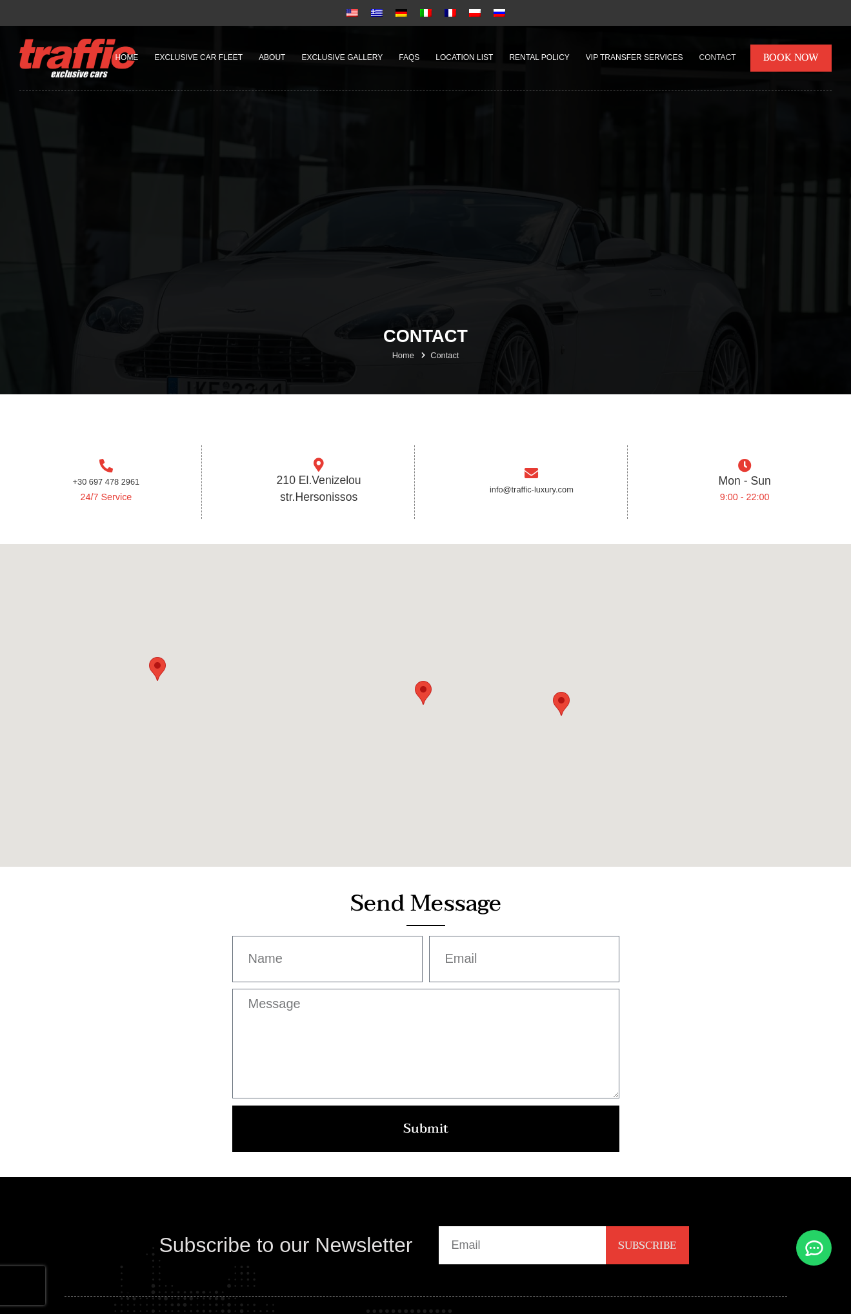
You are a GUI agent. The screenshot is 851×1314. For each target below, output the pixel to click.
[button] (423, 699)
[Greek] (377, 13)
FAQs (409, 57)
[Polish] (475, 13)
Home (126, 57)
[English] (352, 13)
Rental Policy (539, 57)
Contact (717, 57)
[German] (401, 13)
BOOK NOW (791, 57)
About (272, 57)
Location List (464, 57)
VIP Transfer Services (634, 57)
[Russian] (499, 13)
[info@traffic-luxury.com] (531, 476)
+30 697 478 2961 (106, 486)
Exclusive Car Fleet (198, 57)
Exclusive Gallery (342, 57)
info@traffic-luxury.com (532, 494)
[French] (450, 13)
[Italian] (426, 13)
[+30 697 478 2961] (105, 468)
